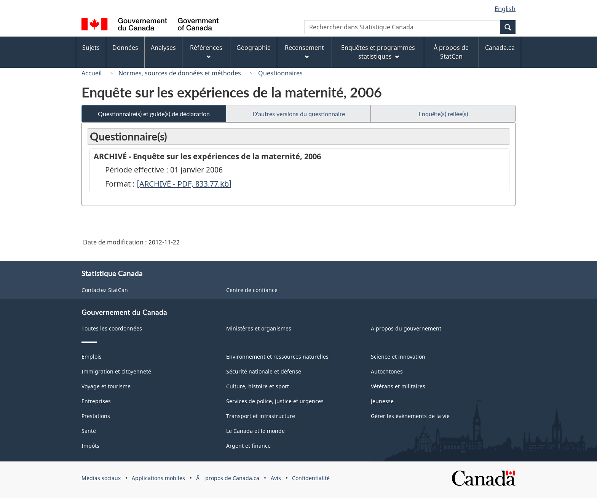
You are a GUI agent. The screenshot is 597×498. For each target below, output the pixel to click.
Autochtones (387, 371)
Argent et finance (248, 445)
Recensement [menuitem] (304, 51)
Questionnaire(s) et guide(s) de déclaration (154, 113)
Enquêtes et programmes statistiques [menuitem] (378, 52)
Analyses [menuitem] (163, 47)
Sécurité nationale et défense (263, 371)
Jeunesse (382, 401)
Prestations (95, 416)
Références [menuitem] (206, 51)
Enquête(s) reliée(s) (443, 113)
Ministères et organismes (258, 328)
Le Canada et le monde (255, 430)
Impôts (90, 445)
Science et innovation (398, 356)
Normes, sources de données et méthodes (179, 73)
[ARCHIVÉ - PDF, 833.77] (184, 184)
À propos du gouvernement (406, 328)
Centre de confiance (252, 290)
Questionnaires (280, 73)
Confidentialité (311, 478)
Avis (276, 478)
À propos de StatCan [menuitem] (451, 52)
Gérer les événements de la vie (410, 416)
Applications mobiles (158, 478)
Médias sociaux (101, 478)
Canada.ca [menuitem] (500, 47)
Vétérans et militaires (398, 386)
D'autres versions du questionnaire (298, 113)
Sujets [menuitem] (91, 47)
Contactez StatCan (104, 290)
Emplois (91, 356)
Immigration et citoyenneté (116, 371)
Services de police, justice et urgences (275, 401)
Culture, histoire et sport (257, 386)
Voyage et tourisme (106, 386)
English (505, 9)
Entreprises (96, 401)
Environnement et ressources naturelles (277, 356)
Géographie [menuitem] (253, 47)
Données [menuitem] (125, 47)
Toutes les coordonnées (111, 328)
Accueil (91, 73)
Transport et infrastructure (260, 416)
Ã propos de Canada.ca (227, 478)
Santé (88, 430)
